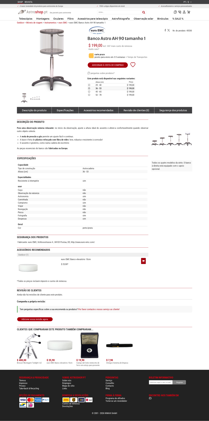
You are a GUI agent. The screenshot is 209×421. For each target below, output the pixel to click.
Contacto (110, 385)
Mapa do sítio (68, 385)
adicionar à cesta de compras (108, 65)
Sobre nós (66, 380)
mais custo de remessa (121, 46)
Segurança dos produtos (173, 110)
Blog (108, 388)
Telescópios (25, 18)
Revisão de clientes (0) (136, 110)
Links (64, 388)
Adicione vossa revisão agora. (34, 319)
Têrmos (22, 380)
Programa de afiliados (115, 398)
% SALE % (178, 18)
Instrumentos (50, 22)
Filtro (70, 18)
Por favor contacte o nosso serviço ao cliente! (99, 309)
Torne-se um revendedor (116, 401)
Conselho (110, 383)
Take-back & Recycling (29, 388)
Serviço (109, 380)
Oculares (58, 18)
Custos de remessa (71, 403)
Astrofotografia (121, 18)
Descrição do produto (34, 110)
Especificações (65, 110)
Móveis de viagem (34, 22)
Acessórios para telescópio (93, 18)
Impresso (23, 383)
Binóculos (162, 18)
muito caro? (94, 49)
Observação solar (143, 18)
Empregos (66, 383)
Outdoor (20, 22)
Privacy (22, 385)
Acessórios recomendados (98, 110)
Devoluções (67, 406)
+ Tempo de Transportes (136, 57)
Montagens (42, 18)
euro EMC (63, 22)
